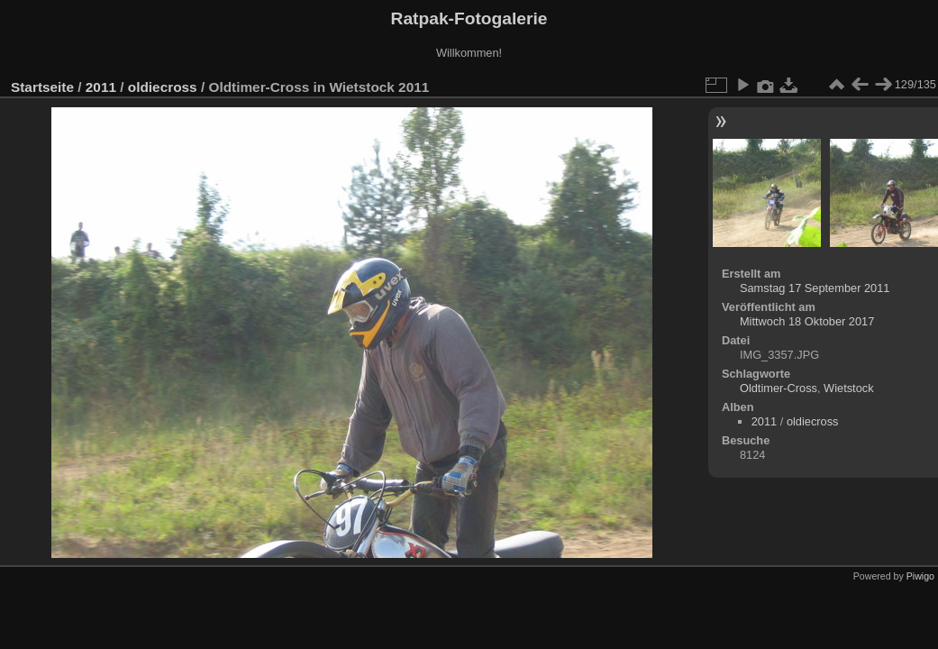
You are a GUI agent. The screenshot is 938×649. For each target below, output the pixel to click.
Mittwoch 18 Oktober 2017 (807, 321)
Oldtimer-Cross (778, 388)
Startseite (42, 87)
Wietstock (848, 388)
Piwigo (920, 576)
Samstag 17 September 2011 (814, 288)
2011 (101, 87)
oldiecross (162, 87)
